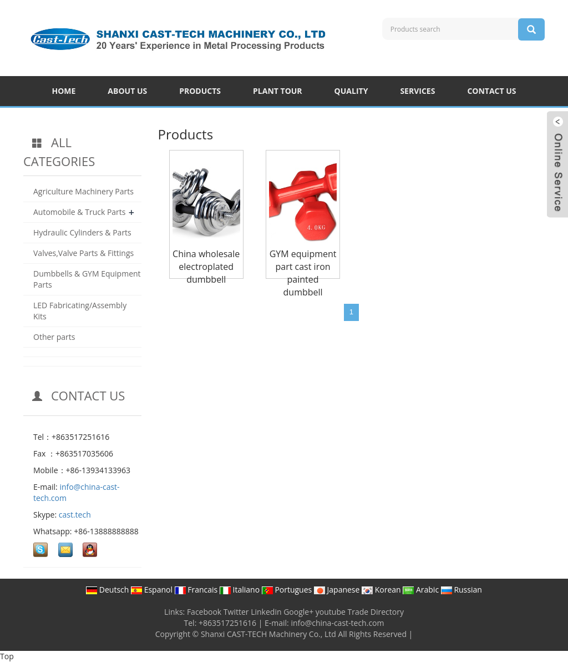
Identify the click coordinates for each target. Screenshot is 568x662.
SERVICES (417, 91)
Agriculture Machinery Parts (83, 191)
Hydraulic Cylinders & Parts (82, 232)
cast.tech (75, 514)
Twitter (236, 611)
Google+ (298, 611)
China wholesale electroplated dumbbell (206, 266)
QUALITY (351, 91)
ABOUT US (127, 91)
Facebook (204, 611)
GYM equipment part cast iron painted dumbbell (303, 273)
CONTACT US (491, 91)
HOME (63, 91)
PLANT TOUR (277, 91)
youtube (331, 611)
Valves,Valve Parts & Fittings (83, 253)
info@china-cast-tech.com (337, 623)
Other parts (54, 337)
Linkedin (266, 611)
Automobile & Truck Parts (79, 212)
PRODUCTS (200, 91)
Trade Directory (376, 611)
